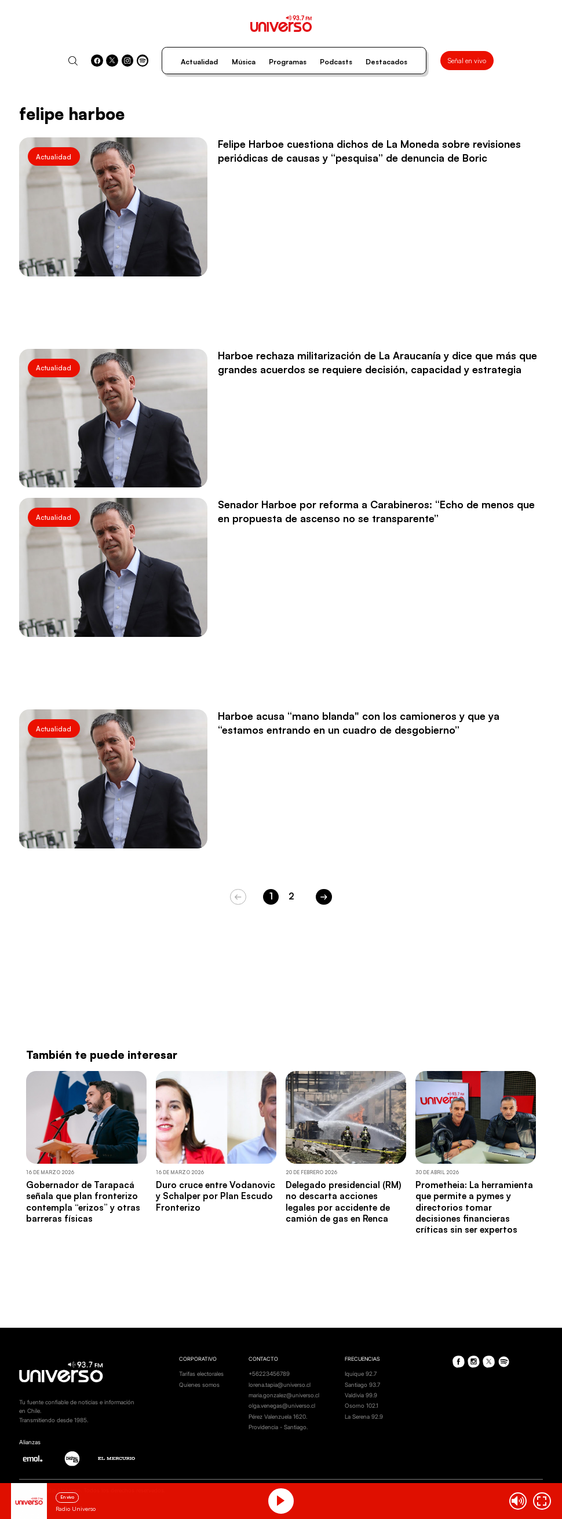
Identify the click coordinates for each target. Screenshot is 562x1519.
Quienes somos (199, 1384)
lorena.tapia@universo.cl (280, 1384)
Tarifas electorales (201, 1373)
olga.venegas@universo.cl (282, 1405)
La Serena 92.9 (364, 1416)
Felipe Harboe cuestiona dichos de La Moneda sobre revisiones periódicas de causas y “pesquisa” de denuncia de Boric (369, 150)
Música (244, 61)
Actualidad (199, 61)
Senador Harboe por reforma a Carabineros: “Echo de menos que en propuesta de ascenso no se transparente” (376, 511)
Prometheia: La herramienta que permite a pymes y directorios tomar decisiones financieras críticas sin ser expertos (474, 1207)
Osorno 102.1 (361, 1405)
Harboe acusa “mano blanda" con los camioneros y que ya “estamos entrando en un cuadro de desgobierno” (358, 722)
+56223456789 (269, 1373)
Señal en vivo (467, 60)
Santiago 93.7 (362, 1384)
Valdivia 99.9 (361, 1394)
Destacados (386, 61)
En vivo (67, 1497)
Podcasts (336, 61)
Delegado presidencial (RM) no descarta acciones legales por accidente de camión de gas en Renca (344, 1201)
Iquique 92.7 (361, 1373)
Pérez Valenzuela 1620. (278, 1416)
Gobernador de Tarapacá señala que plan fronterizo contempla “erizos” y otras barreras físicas (83, 1201)
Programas (287, 61)
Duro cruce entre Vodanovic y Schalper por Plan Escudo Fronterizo (215, 1195)
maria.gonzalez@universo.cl (284, 1394)
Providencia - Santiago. (278, 1426)
